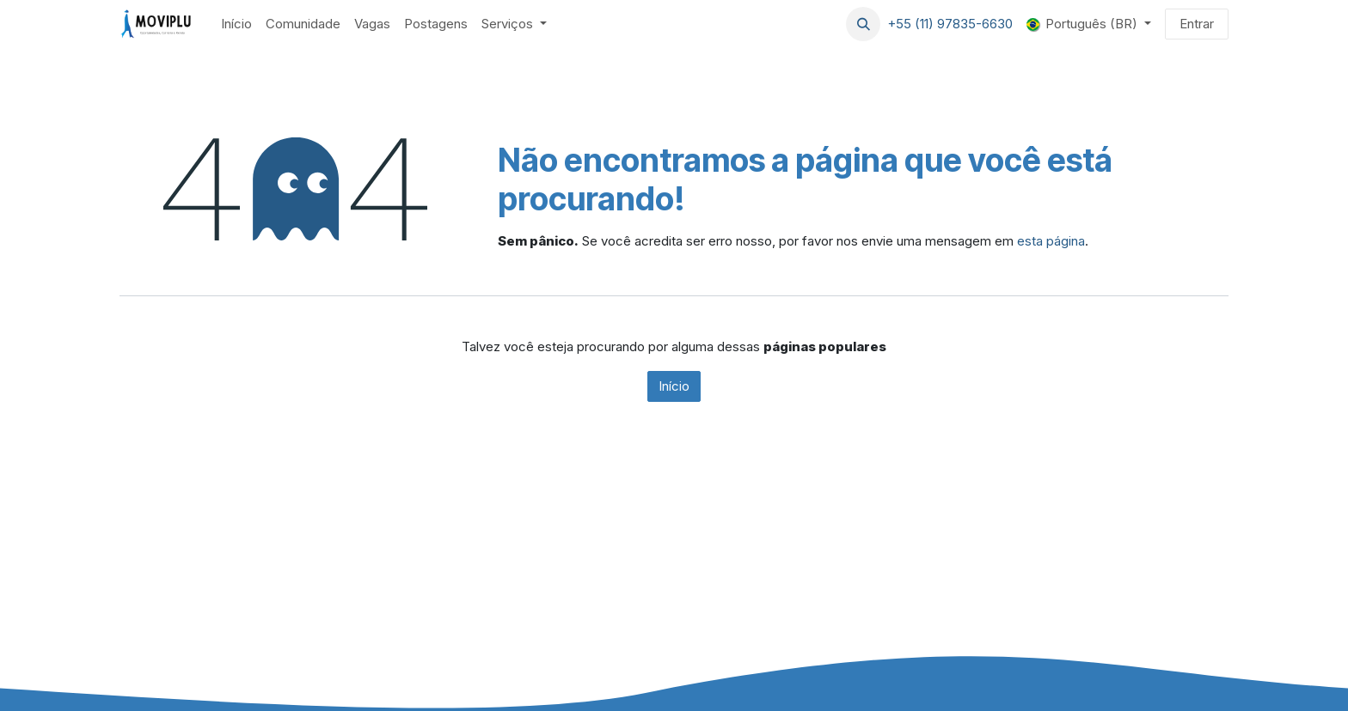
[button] (863, 24)
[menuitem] (236, 24)
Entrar (1197, 23)
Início (674, 386)
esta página (1051, 241)
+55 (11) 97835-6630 (950, 23)
